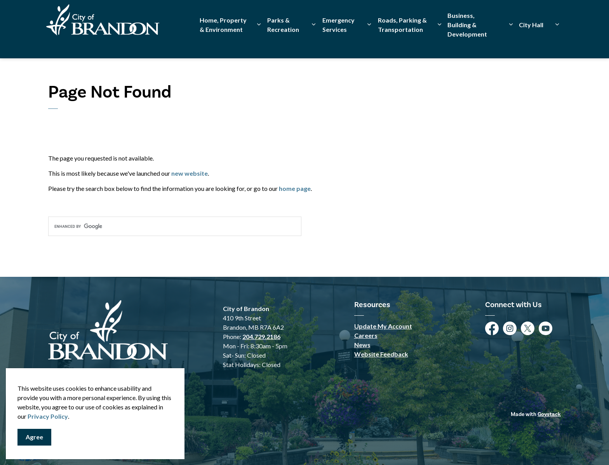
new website (189, 173)
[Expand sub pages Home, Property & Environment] (259, 43)
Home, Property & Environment (223, 43)
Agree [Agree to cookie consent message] (34, 437)
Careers (366, 335)
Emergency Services (338, 43)
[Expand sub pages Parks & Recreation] (314, 43)
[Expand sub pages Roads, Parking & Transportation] (439, 43)
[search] (174, 226)
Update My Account (383, 326)
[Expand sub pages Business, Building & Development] (510, 43)
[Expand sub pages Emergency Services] (369, 43)
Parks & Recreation (283, 43)
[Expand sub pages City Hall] (557, 43)
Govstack (549, 414)
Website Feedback (381, 354)
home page (295, 188)
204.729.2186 (261, 336)
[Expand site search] (553, 14)
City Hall (531, 43)
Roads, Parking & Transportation (402, 43)
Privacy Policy (48, 416)
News (362, 344)
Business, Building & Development (467, 44)
